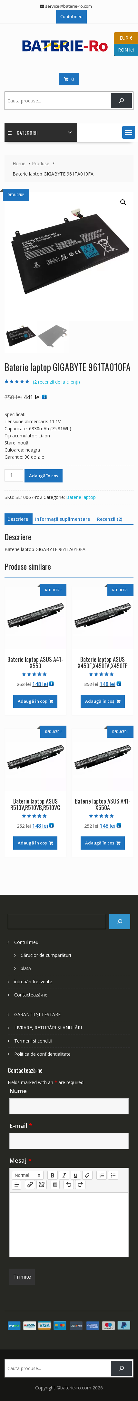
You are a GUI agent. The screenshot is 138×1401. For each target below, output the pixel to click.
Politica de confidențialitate (42, 1054)
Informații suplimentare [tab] (62, 519)
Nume (18, 1091)
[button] (128, 132)
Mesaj (20, 1160)
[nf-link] (30, 1184)
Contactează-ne (30, 995)
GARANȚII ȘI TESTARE (37, 1014)
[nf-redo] (80, 1184)
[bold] (52, 1175)
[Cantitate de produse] (14, 475)
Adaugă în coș (43, 476)
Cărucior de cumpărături (46, 955)
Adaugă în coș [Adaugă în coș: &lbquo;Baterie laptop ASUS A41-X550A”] (99, 843)
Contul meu (71, 16)
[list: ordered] (101, 1175)
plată (26, 968)
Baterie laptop (81, 497)
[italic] (64, 1175)
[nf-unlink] (41, 1184)
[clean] (87, 1175)
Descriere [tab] (17, 519)
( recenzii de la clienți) (56, 382)
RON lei (124, 50)
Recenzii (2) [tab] (109, 519)
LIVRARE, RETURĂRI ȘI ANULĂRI (48, 1028)
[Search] (119, 921)
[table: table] (55, 1184)
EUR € (123, 38)
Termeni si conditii (33, 1041)
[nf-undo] (69, 1184)
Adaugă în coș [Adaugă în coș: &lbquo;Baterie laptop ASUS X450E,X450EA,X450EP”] (99, 701)
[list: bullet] (113, 1175)
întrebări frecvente (33, 981)
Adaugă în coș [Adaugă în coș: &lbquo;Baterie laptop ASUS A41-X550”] (32, 701)
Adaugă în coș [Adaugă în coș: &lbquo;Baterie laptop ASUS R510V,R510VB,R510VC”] (32, 843)
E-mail (20, 1125)
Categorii (23, 132)
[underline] (76, 1175)
